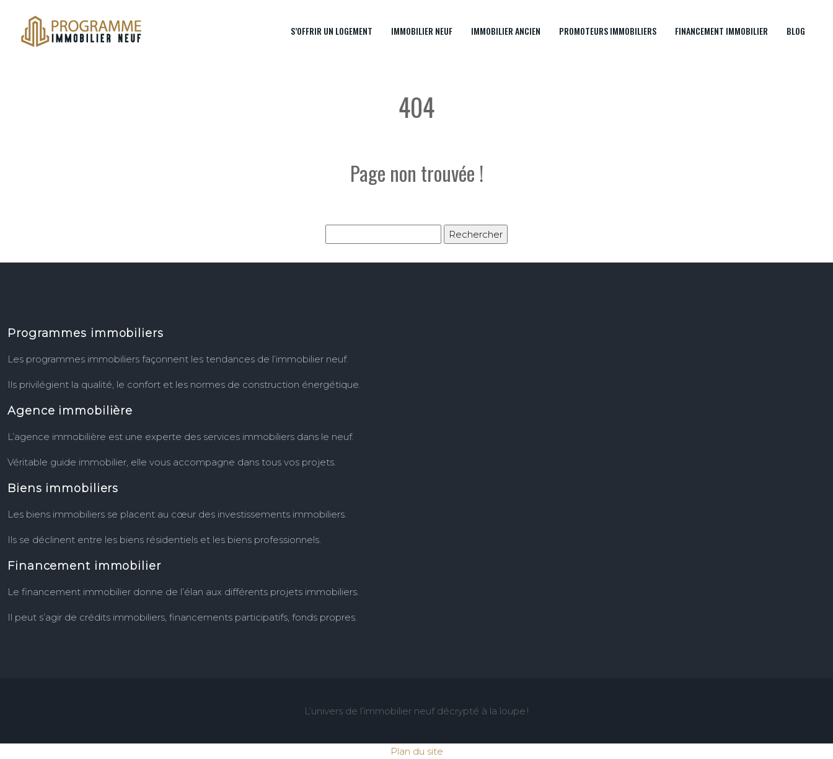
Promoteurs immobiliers (607, 30)
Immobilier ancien (505, 30)
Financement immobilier (721, 30)
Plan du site (416, 751)
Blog (796, 30)
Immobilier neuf (421, 30)
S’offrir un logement (331, 30)
